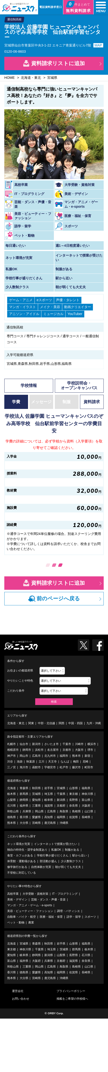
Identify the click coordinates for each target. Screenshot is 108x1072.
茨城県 (36, 794)
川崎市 (79, 744)
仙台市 (24, 744)
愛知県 (36, 800)
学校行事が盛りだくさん (52, 855)
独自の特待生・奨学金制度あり (27, 849)
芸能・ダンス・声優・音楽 (48, 899)
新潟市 (36, 744)
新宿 (87, 755)
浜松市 (39, 749)
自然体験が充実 (41, 867)
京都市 (67, 749)
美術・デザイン (17, 899)
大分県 (24, 823)
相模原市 (13, 749)
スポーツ (90, 916)
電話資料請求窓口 (50, 7)
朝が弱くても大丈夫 (68, 867)
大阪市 (79, 749)
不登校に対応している (21, 872)
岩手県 (48, 788)
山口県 (89, 811)
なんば (65, 761)
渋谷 (10, 761)
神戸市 (11, 755)
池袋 (20, 761)
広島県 (51, 811)
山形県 (73, 788)
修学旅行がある (17, 867)
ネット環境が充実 (18, 844)
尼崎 (85, 761)
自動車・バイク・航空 (21, 916)
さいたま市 (51, 744)
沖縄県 (64, 823)
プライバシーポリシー (71, 991)
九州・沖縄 (93, 723)
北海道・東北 (31, 78)
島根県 (76, 811)
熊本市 (76, 755)
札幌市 (11, 744)
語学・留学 (74, 916)
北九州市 (50, 755)
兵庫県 (27, 811)
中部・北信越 (46, 723)
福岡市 (64, 755)
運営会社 (17, 991)
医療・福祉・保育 (51, 916)
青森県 (24, 788)
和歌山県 (13, 811)
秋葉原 (30, 761)
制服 (67, 402)
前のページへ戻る (58, 599)
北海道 (11, 788)
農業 (31, 922)
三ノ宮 (11, 767)
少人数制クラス (71, 861)
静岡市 (27, 749)
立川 (41, 761)
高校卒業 (13, 893)
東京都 (73, 794)
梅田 (76, 761)
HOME (9, 78)
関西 (61, 723)
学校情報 (29, 385)
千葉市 (67, 744)
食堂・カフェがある (20, 855)
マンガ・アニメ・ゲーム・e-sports (29, 905)
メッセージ (41, 402)
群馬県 (24, 794)
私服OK (56, 849)
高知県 (48, 817)
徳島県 (11, 817)
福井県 (24, 805)
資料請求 (92, 402)
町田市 (89, 767)
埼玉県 (48, 794)
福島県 (86, 788)
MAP (98, 45)
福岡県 (61, 817)
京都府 (61, 805)
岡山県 (39, 811)
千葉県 (61, 794)
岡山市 (24, 755)
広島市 (36, 755)
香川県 (24, 817)
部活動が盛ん (48, 861)
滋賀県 (48, 805)
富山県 (86, 800)
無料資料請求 (78, 7)
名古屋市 (53, 749)
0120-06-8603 (15, 51)
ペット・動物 (15, 922)
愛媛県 (36, 817)
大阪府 (86, 805)
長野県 (73, 800)
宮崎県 (36, 823)
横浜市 (91, 744)
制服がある (72, 849)
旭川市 (24, 767)
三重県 (36, 805)
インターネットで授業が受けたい (55, 844)
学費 (16, 402)
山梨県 (11, 800)
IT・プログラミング (65, 893)
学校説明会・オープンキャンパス (79, 385)
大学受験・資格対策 (35, 893)
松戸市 (64, 767)
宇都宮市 (50, 767)
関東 (31, 723)
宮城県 (52, 78)
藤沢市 (76, 767)
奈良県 (73, 805)
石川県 (11, 805)
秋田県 (36, 788)
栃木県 (11, 794)
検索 (54, 701)
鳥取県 (64, 811)
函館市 (36, 767)
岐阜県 (48, 800)
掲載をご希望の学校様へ (72, 998)
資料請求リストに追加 (58, 63)
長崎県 (86, 817)
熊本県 (11, 823)
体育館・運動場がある (21, 861)
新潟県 (61, 800)
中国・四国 (75, 723)
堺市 (90, 749)
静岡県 (24, 800)
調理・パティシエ (68, 911)
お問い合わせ (20, 998)
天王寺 (52, 761)
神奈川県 (87, 794)
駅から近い (79, 855)
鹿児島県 (50, 823)
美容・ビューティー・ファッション (30, 911)
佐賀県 (73, 817)
